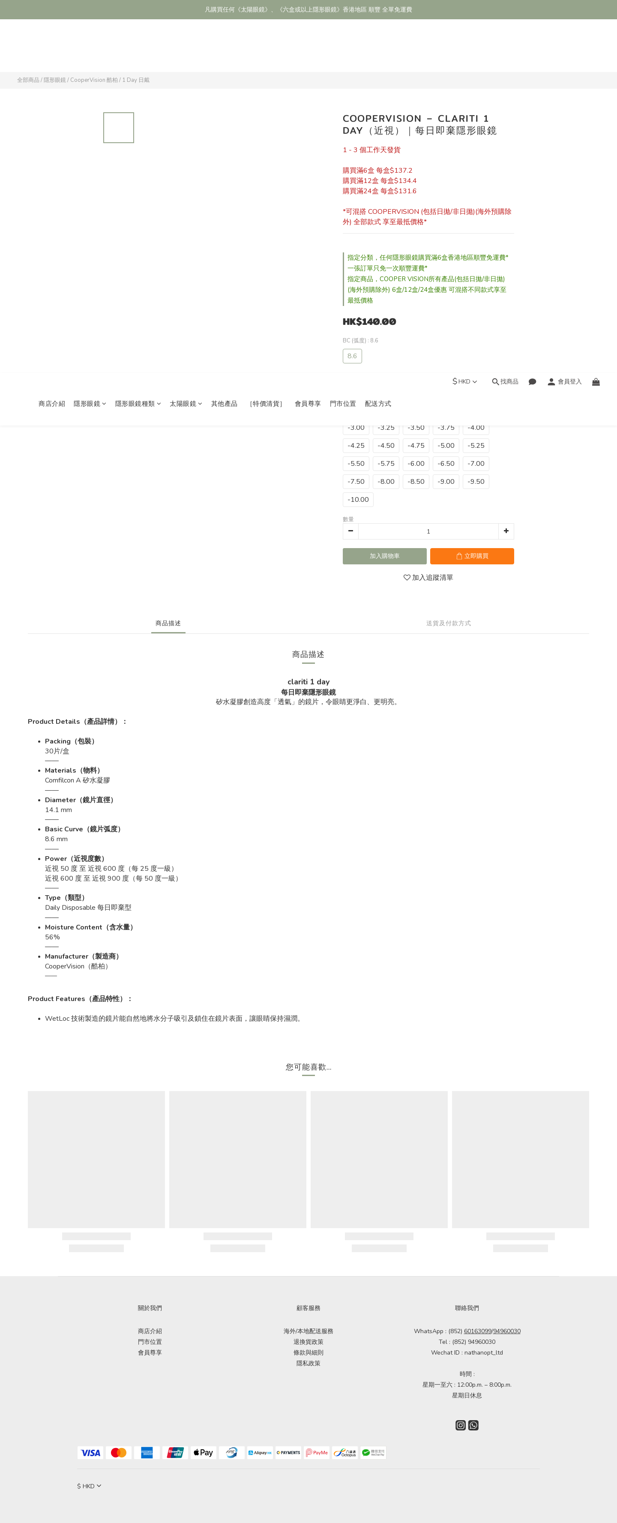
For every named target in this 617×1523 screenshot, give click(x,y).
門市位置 (343, 50)
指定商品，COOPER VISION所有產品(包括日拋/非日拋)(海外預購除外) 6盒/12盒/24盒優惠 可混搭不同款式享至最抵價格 (426, 290)
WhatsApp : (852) (452, 1331)
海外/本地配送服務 (308, 1331)
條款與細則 (308, 1353)
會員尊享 (308, 50)
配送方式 (378, 50)
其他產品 (224, 50)
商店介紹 (52, 50)
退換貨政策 (308, 1342)
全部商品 (28, 80)
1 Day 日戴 (136, 80)
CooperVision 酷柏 (94, 80)
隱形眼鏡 (90, 50)
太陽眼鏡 (186, 50)
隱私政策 (308, 1363)
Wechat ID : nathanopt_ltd (467, 1353)
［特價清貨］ (266, 50)
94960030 (507, 1331)
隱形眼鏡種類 (138, 50)
